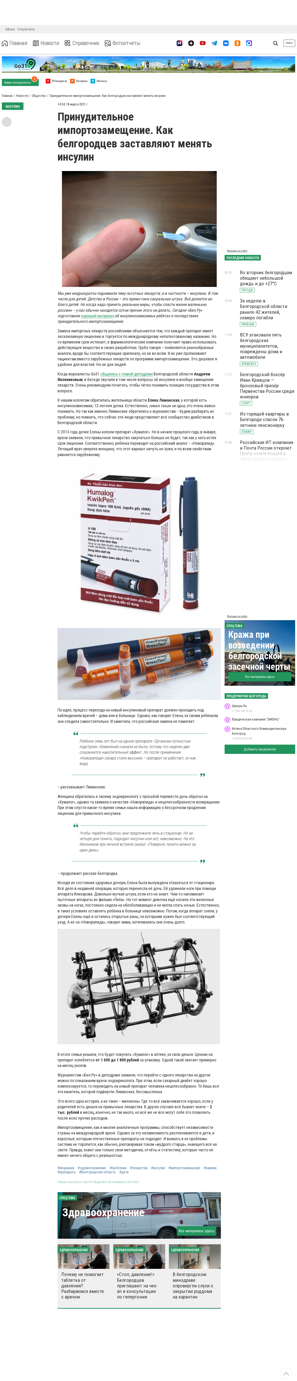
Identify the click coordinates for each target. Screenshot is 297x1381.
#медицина (66, 1168)
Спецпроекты (26, 29)
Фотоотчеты (122, 43)
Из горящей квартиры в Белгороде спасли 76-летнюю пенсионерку (264, 419)
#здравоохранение (92, 1168)
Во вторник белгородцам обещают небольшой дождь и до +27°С (266, 278)
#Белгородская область (97, 1172)
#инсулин (158, 1168)
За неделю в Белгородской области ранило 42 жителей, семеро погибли (263, 309)
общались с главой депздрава (126, 373)
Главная (14, 43)
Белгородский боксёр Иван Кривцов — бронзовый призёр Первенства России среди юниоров (267, 386)
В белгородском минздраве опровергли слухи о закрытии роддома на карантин (193, 1286)
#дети (124, 1172)
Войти (289, 42)
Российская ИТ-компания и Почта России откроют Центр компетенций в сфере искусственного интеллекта (266, 454)
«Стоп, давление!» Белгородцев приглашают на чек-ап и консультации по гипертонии (137, 1286)
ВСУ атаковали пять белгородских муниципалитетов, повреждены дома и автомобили (261, 346)
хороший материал (97, 315)
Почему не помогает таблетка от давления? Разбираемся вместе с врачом (82, 1286)
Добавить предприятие (260, 749)
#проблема (118, 1168)
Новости (46, 43)
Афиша (10, 29)
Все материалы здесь (196, 1231)
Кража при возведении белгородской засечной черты (259, 650)
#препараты (67, 1172)
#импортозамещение (184, 1168)
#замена (210, 1168)
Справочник (82, 43)
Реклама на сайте (237, 250)
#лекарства (139, 1168)
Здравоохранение (103, 1212)
